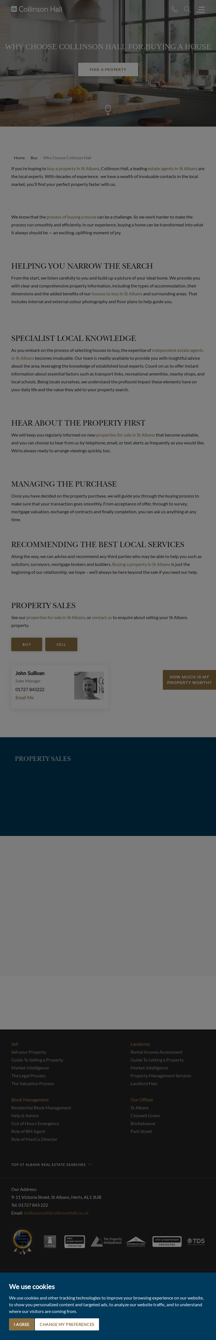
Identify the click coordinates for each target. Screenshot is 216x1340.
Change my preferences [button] (67, 1324)
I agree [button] (22, 1324)
